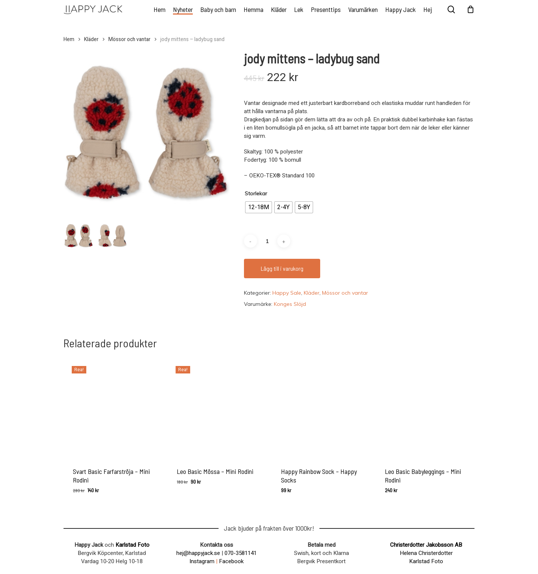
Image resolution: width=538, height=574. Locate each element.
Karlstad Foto (132, 545)
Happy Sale (286, 292)
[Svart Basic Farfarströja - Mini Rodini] (113, 407)
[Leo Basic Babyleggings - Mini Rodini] (424, 407)
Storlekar (256, 193)
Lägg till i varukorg (282, 268)
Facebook (231, 561)
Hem (69, 39)
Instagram (201, 561)
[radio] (258, 207)
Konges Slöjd (290, 304)
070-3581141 (241, 553)
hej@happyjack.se (198, 553)
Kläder (91, 39)
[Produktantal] (267, 241)
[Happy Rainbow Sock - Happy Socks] (321, 407)
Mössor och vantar (129, 39)
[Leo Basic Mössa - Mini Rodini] (216, 407)
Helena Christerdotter (426, 553)
